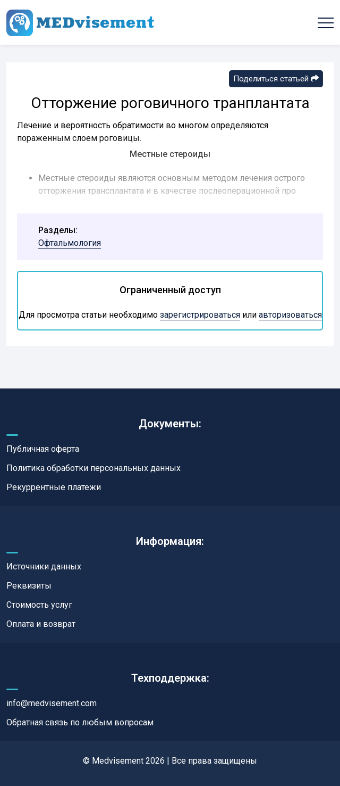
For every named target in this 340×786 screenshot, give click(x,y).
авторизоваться (290, 315)
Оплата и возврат (40, 624)
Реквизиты (29, 586)
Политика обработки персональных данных (93, 468)
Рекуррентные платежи (53, 487)
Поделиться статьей (276, 79)
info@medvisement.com (51, 703)
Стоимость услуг (39, 605)
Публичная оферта (42, 449)
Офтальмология (69, 243)
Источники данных (43, 566)
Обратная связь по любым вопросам (80, 722)
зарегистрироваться (200, 315)
